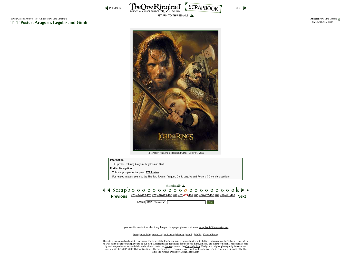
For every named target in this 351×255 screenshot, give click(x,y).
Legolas (188, 176)
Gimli (179, 176)
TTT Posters (152, 172)
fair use (168, 246)
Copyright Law (192, 246)
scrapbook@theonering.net (213, 227)
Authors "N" (32, 18)
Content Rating (210, 234)
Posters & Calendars (209, 176)
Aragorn (171, 176)
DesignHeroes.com (190, 251)
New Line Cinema (328, 18)
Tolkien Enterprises (211, 241)
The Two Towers (156, 176)
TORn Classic (17, 18)
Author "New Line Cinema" (52, 18)
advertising (145, 234)
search (189, 234)
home (135, 234)
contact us (157, 234)
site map (180, 234)
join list (197, 234)
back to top (169, 234)
